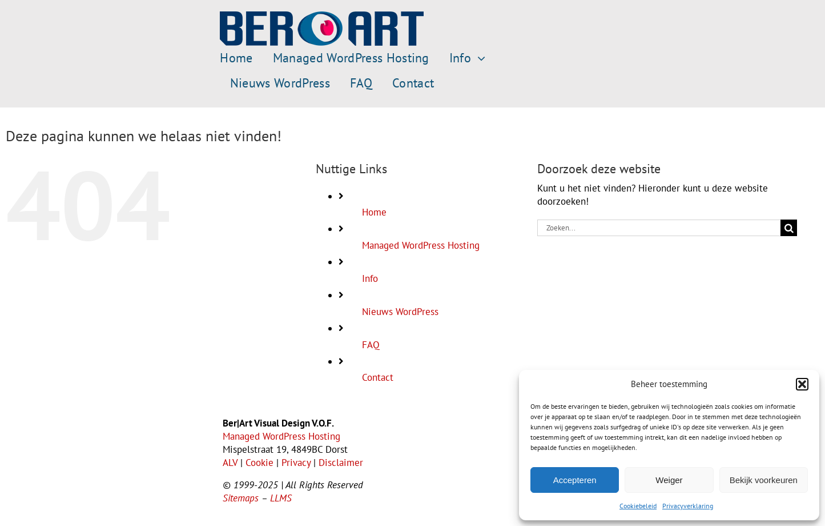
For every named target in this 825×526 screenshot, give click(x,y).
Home (374, 212)
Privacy (296, 462)
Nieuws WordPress (400, 311)
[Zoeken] (788, 228)
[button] (802, 384)
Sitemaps (241, 498)
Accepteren (575, 480)
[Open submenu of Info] (478, 58)
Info (370, 278)
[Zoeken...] (658, 228)
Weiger (668, 480)
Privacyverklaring (687, 505)
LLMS (281, 498)
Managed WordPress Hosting (421, 245)
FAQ (371, 344)
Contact (377, 377)
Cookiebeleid (638, 505)
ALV (230, 462)
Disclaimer (341, 462)
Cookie (259, 462)
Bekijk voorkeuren (764, 480)
